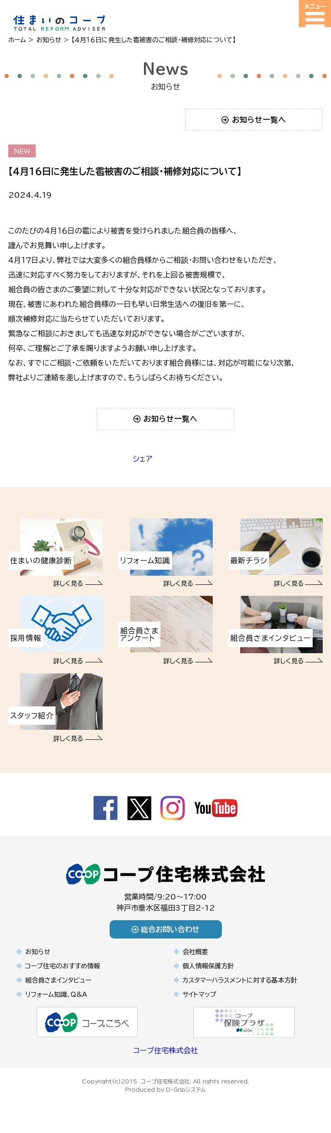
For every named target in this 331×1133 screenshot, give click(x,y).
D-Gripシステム (186, 1089)
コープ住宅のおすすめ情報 (62, 966)
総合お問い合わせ (166, 929)
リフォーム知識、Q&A (56, 994)
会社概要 (195, 952)
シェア (142, 458)
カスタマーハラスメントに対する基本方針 (239, 980)
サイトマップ (199, 994)
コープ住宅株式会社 (165, 1050)
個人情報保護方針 (208, 966)
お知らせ (37, 952)
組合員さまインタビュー (58, 980)
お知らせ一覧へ (253, 119)
